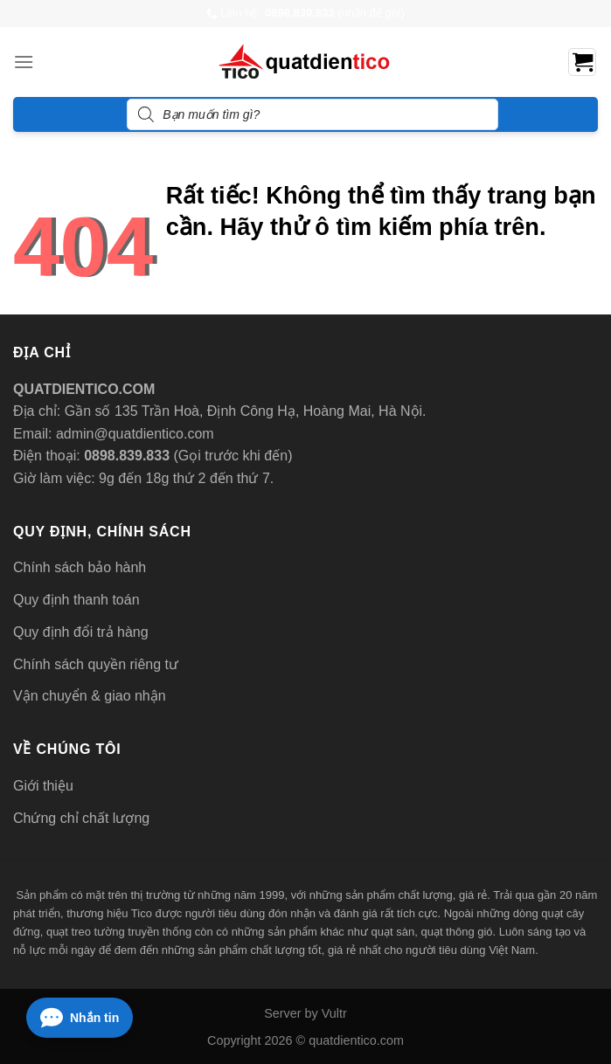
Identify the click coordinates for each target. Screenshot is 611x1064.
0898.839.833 (125, 455)
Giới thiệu (43, 785)
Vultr (334, 1013)
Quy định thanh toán (76, 599)
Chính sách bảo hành (79, 567)
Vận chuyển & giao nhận (89, 695)
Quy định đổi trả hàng (81, 632)
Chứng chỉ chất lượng (81, 818)
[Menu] (23, 61)
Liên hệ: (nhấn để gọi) (305, 13)
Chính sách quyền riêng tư (95, 664)
